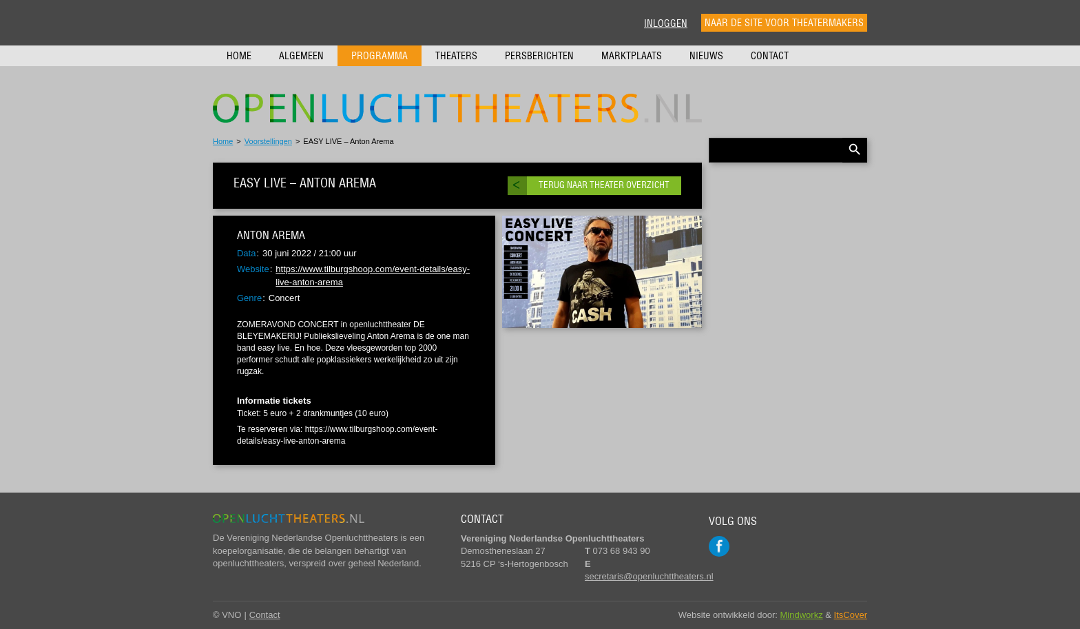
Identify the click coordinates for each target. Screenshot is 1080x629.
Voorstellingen (268, 141)
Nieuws (706, 56)
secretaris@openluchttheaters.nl (649, 576)
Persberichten (539, 56)
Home (239, 56)
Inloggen (665, 23)
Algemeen (301, 56)
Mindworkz (801, 615)
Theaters (456, 56)
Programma (379, 56)
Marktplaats (631, 56)
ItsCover (850, 615)
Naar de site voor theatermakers (784, 23)
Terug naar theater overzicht (604, 185)
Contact (770, 56)
